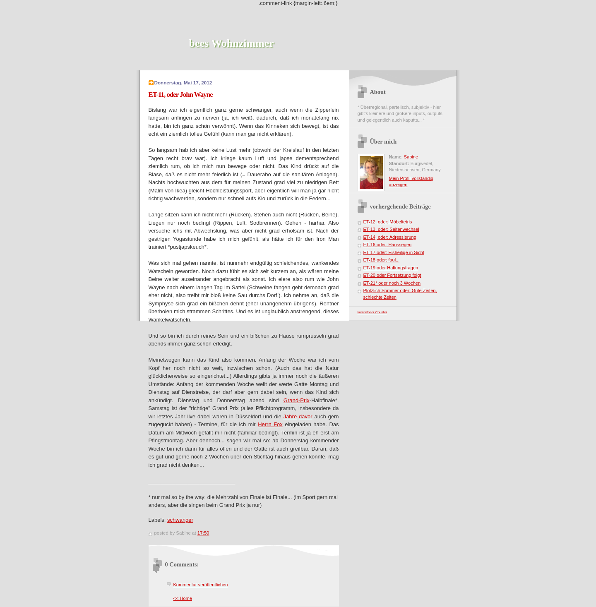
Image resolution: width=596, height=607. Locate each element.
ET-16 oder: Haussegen (387, 244)
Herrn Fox (270, 424)
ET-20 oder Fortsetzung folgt (392, 275)
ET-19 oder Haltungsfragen (390, 267)
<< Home (182, 598)
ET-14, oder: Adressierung (389, 237)
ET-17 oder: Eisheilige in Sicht (393, 252)
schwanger (180, 520)
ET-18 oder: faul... (381, 259)
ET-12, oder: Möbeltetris (387, 221)
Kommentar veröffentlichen (200, 584)
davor (305, 416)
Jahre (290, 416)
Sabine (411, 156)
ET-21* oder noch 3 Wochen (392, 283)
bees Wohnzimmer (231, 43)
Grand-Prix (297, 400)
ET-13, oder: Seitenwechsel (391, 229)
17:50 (203, 532)
